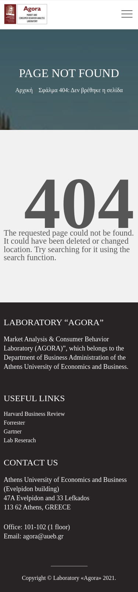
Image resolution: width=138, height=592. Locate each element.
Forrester (14, 423)
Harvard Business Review (34, 414)
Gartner (13, 431)
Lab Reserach (20, 440)
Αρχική (23, 90)
